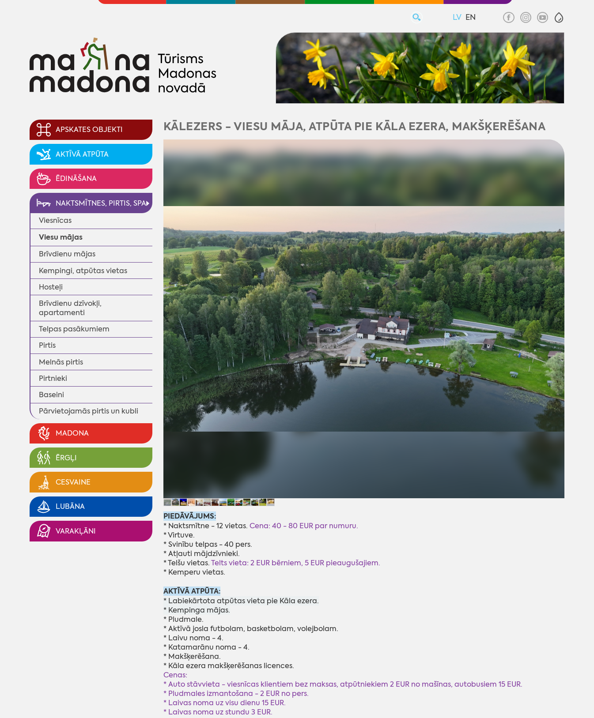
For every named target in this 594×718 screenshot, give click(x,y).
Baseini (51, 394)
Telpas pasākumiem (74, 329)
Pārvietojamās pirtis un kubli (88, 411)
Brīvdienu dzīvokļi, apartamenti (70, 308)
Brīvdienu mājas (67, 254)
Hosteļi (51, 287)
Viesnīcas (55, 220)
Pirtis (47, 345)
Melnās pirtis (61, 362)
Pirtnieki (53, 378)
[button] (558, 17)
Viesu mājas (61, 237)
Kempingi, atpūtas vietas (83, 270)
